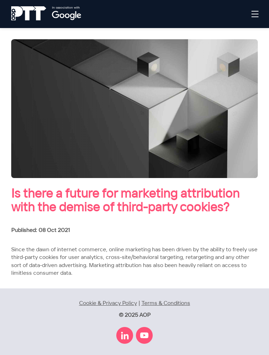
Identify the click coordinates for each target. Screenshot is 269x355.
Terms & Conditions (166, 303)
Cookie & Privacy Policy (108, 303)
